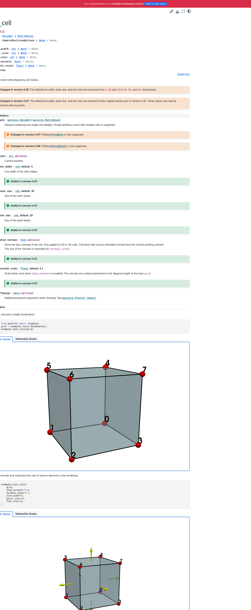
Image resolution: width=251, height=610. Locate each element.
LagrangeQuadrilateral (36, 238)
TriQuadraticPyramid (35, 365)
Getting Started (24, 56)
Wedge (28, 390)
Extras (20, 411)
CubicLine (30, 207)
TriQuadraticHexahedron (37, 360)
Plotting (23, 87)
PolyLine (29, 273)
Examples (22, 71)
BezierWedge (31, 173)
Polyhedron (30, 289)
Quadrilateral (31, 350)
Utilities (23, 92)
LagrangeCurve (32, 228)
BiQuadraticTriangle (35, 197)
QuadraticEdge (32, 299)
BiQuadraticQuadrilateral (37, 192)
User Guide (23, 61)
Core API (24, 82)
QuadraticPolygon (34, 319)
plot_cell (29, 400)
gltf (23, 137)
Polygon (29, 284)
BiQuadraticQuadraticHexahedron (40, 180)
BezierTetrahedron (34, 163)
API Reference (25, 77)
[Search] (35, 48)
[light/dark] (189, 11)
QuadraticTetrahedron (36, 334)
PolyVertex (30, 279)
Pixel (27, 268)
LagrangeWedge (33, 253)
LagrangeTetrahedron (36, 243)
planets (25, 122)
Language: (31, 41)
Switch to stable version (155, 4)
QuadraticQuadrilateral (36, 329)
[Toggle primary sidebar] (63, 11)
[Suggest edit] (171, 11)
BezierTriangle (32, 168)
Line (27, 258)
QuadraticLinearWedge (36, 314)
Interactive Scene (101, 356)
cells (24, 143)
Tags (19, 66)
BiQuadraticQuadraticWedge (39, 187)
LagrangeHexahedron (36, 233)
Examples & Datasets (31, 102)
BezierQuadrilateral (34, 158)
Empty (28, 212)
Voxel (27, 385)
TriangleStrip (31, 375)
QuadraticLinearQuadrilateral (39, 309)
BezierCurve (31, 148)
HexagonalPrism (33, 218)
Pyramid (29, 294)
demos (25, 117)
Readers (24, 97)
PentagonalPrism (33, 263)
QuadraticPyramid (34, 324)
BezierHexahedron (34, 153)
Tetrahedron (31, 355)
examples (27, 107)
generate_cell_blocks (35, 395)
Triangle (29, 370)
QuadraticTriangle (34, 340)
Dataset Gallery (30, 406)
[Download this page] (177, 11)
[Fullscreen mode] (183, 11)
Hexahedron (31, 223)
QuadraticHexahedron (36, 304)
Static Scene (78, 356)
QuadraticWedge (33, 345)
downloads (27, 112)
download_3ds (29, 133)
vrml (24, 127)
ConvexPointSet (33, 202)
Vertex (28, 380)
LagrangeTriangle (34, 248)
